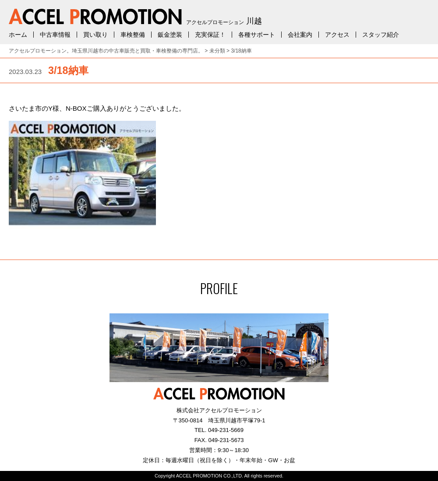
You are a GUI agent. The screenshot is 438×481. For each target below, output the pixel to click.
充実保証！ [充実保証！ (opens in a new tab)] (210, 35)
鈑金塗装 (170, 35)
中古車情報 (55, 35)
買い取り (95, 35)
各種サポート (256, 35)
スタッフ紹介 (380, 35)
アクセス (337, 35)
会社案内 (300, 35)
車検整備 (132, 35)
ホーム (18, 35)
